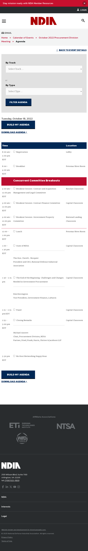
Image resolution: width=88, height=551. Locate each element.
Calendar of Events (23, 37)
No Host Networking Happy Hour (31, 356)
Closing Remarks (24, 320)
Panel (19, 310)
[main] (44, 225)
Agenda (20, 41)
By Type (10, 85)
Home (4, 37)
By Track (11, 62)
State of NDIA (22, 245)
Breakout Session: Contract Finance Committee (38, 203)
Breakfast (20, 166)
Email (6, 33)
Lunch (19, 231)
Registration (22, 152)
